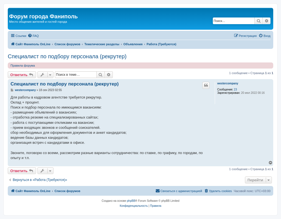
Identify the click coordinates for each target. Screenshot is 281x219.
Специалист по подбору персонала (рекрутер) (67, 56)
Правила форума (23, 65)
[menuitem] (33, 35)
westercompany (227, 83)
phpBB (131, 200)
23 (235, 89)
